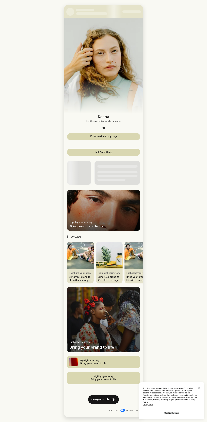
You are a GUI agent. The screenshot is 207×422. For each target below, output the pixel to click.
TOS (116, 410)
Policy (111, 410)
